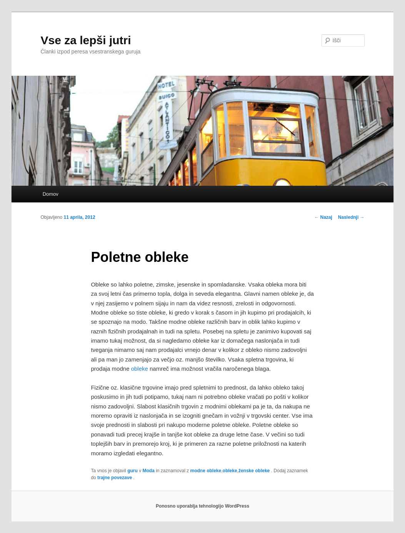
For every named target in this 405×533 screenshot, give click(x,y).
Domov (50, 194)
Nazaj (323, 217)
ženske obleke (254, 470)
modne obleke (206, 470)
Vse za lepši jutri (85, 40)
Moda (148, 470)
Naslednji (351, 217)
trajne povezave (114, 477)
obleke (139, 368)
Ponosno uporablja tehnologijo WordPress (202, 506)
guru (132, 470)
